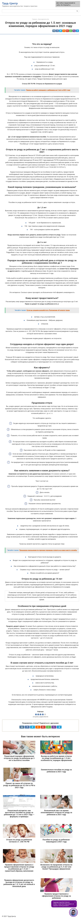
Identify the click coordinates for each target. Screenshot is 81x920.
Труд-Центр (10, 3)
